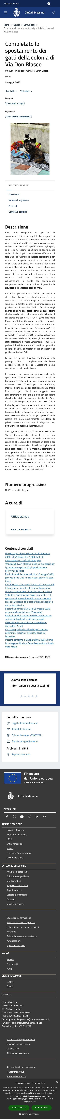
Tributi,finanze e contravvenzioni (23, 927)
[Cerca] (54, 12)
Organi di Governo (15, 830)
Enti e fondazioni (15, 844)
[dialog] (30, 1099)
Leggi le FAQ (13, 1048)
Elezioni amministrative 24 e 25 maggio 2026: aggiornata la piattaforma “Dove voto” (27, 610)
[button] (30, 1114)
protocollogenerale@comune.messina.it (29, 1019)
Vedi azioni (26, 91)
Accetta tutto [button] (19, 1107)
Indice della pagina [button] (18, 185)
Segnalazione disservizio (18, 1044)
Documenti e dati (15, 857)
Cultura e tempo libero (18, 876)
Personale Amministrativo (19, 853)
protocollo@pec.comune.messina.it (24, 1022)
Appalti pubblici (14, 890)
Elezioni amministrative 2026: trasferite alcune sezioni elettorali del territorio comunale (28, 617)
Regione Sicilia (11, 3)
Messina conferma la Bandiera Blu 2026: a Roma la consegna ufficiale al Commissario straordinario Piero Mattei (29, 643)
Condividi (12, 91)
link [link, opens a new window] (34, 1101)
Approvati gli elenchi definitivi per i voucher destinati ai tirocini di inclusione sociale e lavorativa (26, 633)
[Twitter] (14, 816)
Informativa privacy (16, 1076)
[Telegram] (44, 816)
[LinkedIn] (37, 816)
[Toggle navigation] (5, 12)
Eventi (10, 986)
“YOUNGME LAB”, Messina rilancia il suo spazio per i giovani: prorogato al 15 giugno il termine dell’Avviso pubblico (30, 567)
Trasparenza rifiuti (16, 1071)
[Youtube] (22, 816)
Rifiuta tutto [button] (41, 1107)
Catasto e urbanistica (17, 894)
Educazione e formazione (19, 918)
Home (6, 24)
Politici (10, 848)
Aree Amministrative (17, 834)
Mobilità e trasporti (16, 904)
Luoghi (10, 981)
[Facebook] (7, 816)
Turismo (10, 899)
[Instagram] (29, 816)
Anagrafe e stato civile (18, 871)
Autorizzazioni (14, 941)
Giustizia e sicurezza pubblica (21, 922)
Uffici (9, 839)
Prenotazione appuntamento (21, 1039)
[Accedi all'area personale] (49, 3)
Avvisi (10, 968)
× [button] (57, 1082)
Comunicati (29, 24)
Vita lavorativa (14, 881)
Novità (16, 24)
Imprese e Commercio (17, 885)
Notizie (10, 959)
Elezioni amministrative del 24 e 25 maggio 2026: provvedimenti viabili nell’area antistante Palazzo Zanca (29, 577)
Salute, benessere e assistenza (22, 936)
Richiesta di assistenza (18, 1053)
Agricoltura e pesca (16, 945)
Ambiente (11, 931)
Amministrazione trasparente (21, 1067)
